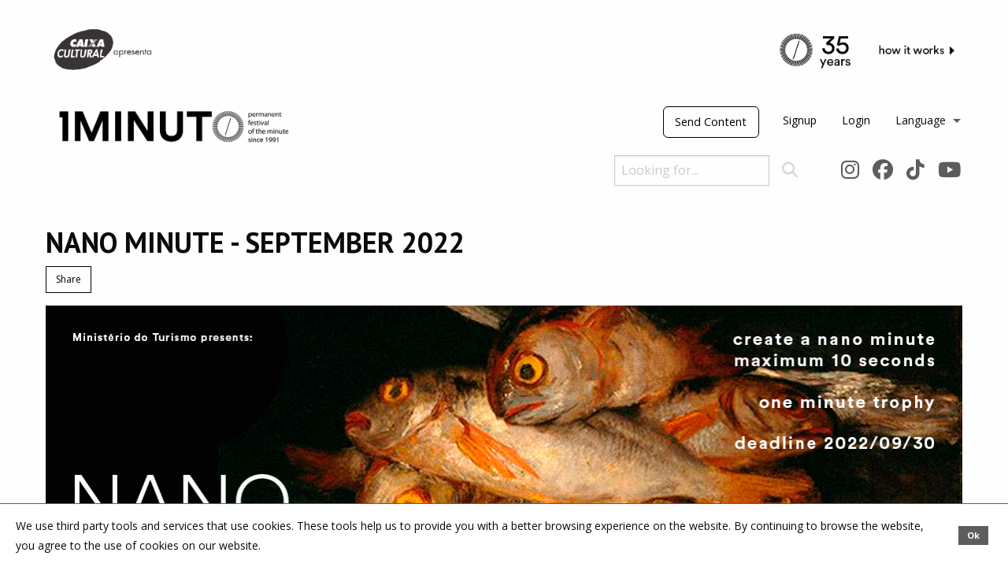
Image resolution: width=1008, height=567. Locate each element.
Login (856, 120)
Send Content (711, 121)
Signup (800, 120)
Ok (973, 535)
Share (68, 279)
